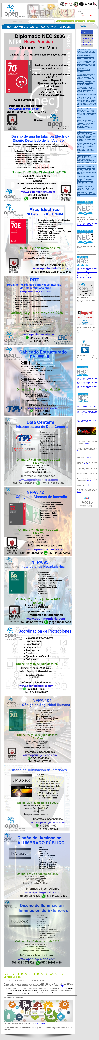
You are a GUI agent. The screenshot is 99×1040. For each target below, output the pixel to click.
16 (90, 40)
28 (86, 44)
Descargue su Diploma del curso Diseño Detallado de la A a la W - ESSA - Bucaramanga (87, 420)
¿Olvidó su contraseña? (87, 15)
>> (92, 32)
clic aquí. (61, 986)
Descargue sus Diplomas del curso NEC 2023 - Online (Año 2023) (87, 276)
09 (90, 39)
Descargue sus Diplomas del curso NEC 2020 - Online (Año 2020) (87, 386)
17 (92, 40)
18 (81, 42)
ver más (87, 443)
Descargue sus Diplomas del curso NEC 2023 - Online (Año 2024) (87, 272)
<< (81, 32)
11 (81, 40)
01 (88, 37)
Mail (34, 1)
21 (86, 42)
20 (85, 42)
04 (81, 39)
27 (85, 44)
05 (83, 39)
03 (92, 37)
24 (92, 42)
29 (88, 44)
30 (90, 44)
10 (92, 39)
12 (83, 40)
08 (88, 39)
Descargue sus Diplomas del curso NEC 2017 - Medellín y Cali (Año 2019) (87, 405)
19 (83, 42)
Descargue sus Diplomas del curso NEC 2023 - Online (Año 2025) (87, 268)
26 (83, 44)
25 (81, 44)
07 (86, 39)
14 (86, 40)
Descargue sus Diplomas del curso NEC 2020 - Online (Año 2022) (87, 379)
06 (85, 39)
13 (85, 40)
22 (88, 42)
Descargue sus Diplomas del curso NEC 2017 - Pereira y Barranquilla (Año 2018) (87, 413)
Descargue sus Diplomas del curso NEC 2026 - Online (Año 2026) (87, 224)
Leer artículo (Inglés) (40, 1023)
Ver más (79, 450)
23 (90, 42)
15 (88, 40)
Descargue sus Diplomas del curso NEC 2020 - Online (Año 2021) (87, 383)
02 (90, 37)
